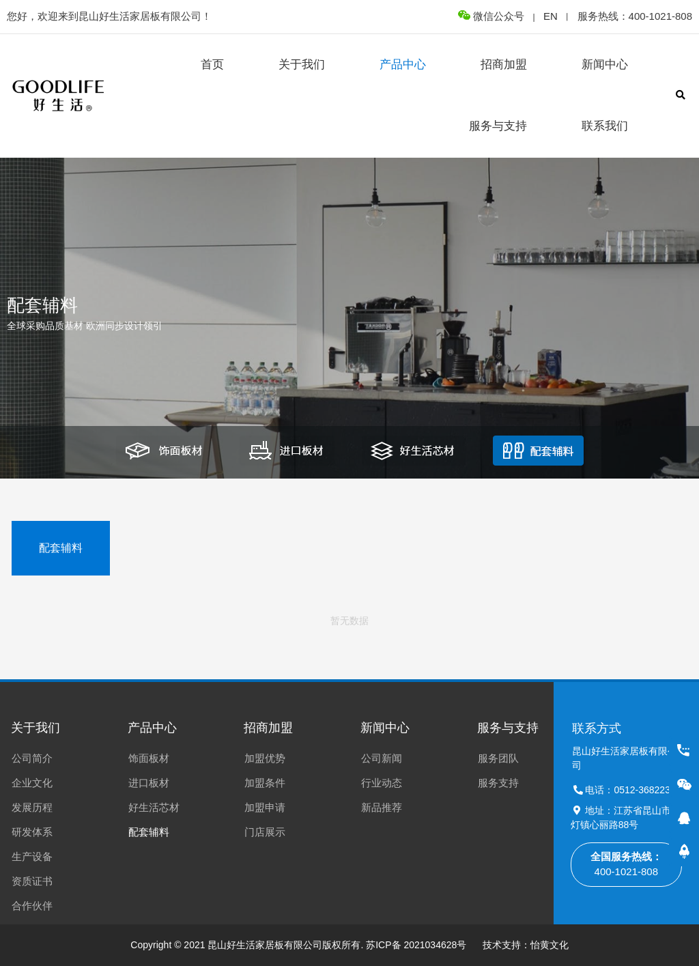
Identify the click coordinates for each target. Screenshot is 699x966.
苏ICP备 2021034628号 (416, 944)
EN (550, 16)
